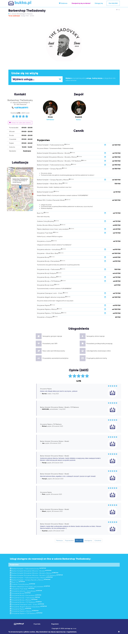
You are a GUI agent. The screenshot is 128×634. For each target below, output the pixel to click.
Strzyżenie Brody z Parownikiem (25, 595)
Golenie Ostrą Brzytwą (22, 584)
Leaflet (31, 210)
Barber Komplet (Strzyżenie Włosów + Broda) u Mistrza (34, 573)
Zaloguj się (99, 3)
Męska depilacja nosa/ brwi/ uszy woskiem (30, 586)
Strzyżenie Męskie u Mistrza (24, 611)
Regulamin (55, 624)
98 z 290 (79, 540)
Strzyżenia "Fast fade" (22, 589)
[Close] (119, 631)
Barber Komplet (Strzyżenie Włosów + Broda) (30, 571)
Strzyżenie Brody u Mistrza (23, 600)
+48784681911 (21, 107)
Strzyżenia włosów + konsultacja (26, 591)
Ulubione (63, 3)
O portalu (37, 624)
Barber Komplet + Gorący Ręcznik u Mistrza (30, 580)
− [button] (9, 172)
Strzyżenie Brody (20, 593)
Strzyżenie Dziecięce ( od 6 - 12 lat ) (27, 604)
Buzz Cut (17, 582)
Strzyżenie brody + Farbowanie (25, 598)
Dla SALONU (113, 3)
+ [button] (9, 169)
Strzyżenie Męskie (20, 609)
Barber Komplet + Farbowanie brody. (28, 569)
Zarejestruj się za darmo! (81, 3)
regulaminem (71, 632)
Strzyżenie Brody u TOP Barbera (25, 602)
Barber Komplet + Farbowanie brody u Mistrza (31, 578)
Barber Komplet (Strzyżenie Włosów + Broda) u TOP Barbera (36, 575)
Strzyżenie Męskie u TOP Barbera (26, 613)
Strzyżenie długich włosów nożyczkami (28, 607)
